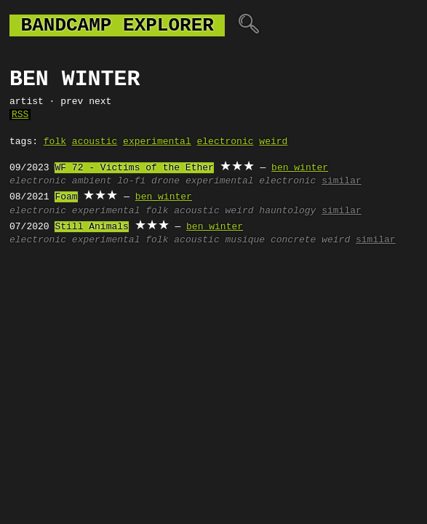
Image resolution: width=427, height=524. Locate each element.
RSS (20, 115)
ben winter (299, 168)
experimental (157, 141)
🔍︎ (248, 25)
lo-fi (131, 181)
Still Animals (91, 227)
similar (342, 181)
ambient (92, 181)
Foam (66, 197)
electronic (224, 141)
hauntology (287, 211)
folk (55, 141)
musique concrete (270, 240)
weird (273, 141)
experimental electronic (250, 181)
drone (165, 181)
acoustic (94, 141)
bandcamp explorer (117, 25)
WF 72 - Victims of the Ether (134, 168)
